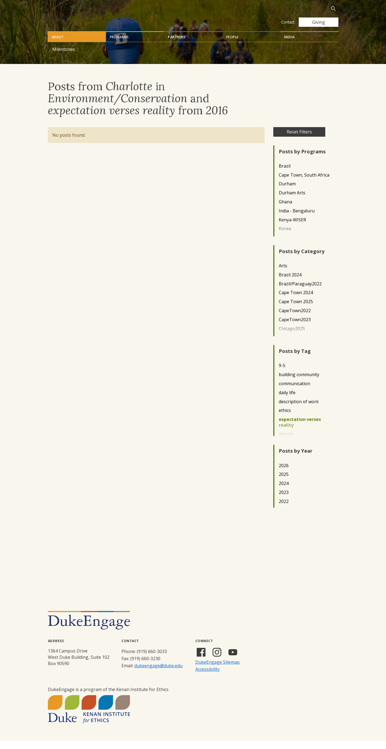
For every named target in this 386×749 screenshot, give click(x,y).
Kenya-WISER (292, 228)
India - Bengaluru (297, 219)
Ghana (285, 210)
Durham (287, 192)
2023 (284, 501)
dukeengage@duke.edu (158, 674)
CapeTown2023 (295, 328)
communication (294, 392)
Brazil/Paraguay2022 (300, 292)
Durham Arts (292, 201)
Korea (285, 237)
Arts (283, 274)
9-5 (282, 374)
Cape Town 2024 (296, 301)
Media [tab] (289, 45)
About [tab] (58, 45)
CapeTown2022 (295, 319)
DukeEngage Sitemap (217, 670)
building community (299, 383)
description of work (299, 410)
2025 (284, 482)
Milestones (63, 57)
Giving (318, 22)
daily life (287, 401)
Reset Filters (299, 140)
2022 (284, 510)
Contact (287, 22)
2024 (284, 492)
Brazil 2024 (290, 283)
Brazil (285, 174)
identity (286, 442)
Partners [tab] (176, 45)
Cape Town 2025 (296, 310)
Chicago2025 (292, 337)
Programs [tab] (119, 45)
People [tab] (232, 45)
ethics (285, 419)
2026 (284, 474)
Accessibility (207, 677)
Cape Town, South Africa (304, 183)
